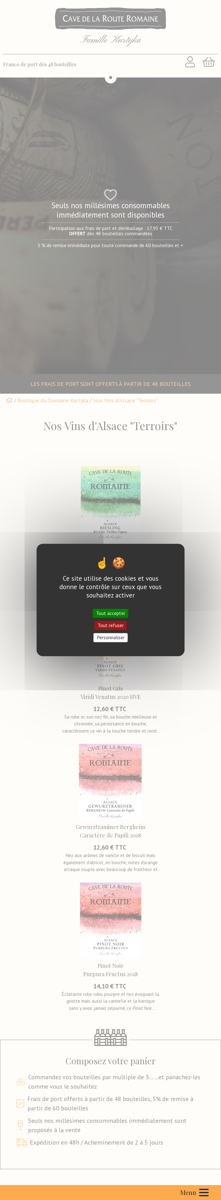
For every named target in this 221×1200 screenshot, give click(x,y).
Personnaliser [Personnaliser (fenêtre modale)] (111, 637)
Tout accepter (110, 613)
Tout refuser (111, 625)
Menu (194, 1192)
